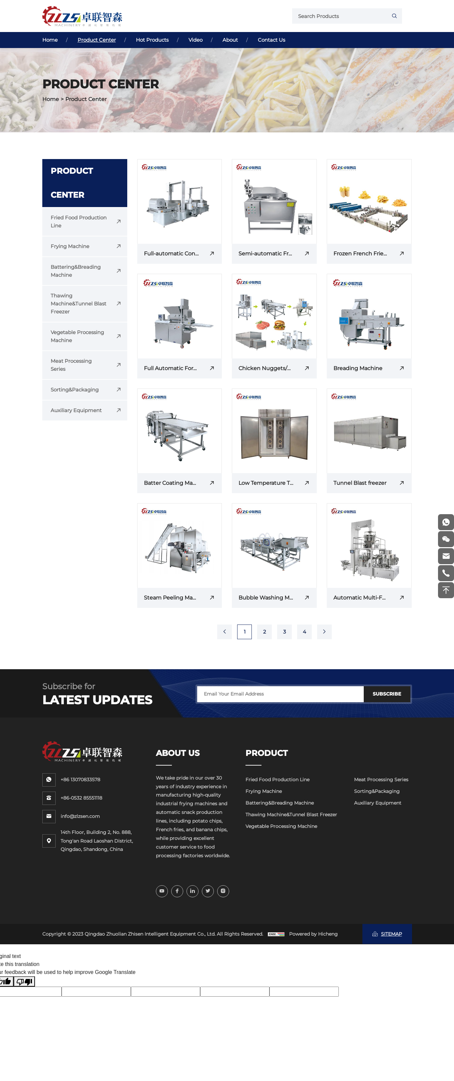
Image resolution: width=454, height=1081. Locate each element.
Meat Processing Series (381, 780)
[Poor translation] (24, 981)
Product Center (97, 40)
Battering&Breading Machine (279, 803)
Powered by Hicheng (313, 934)
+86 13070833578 (80, 780)
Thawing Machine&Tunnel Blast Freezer (291, 815)
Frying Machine (263, 791)
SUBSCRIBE (387, 694)
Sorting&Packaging (377, 791)
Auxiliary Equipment (377, 803)
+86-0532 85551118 (81, 798)
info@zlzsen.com (80, 816)
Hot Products (152, 40)
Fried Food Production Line (277, 780)
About (230, 40)
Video (196, 40)
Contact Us (271, 40)
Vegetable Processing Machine (281, 826)
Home (50, 40)
